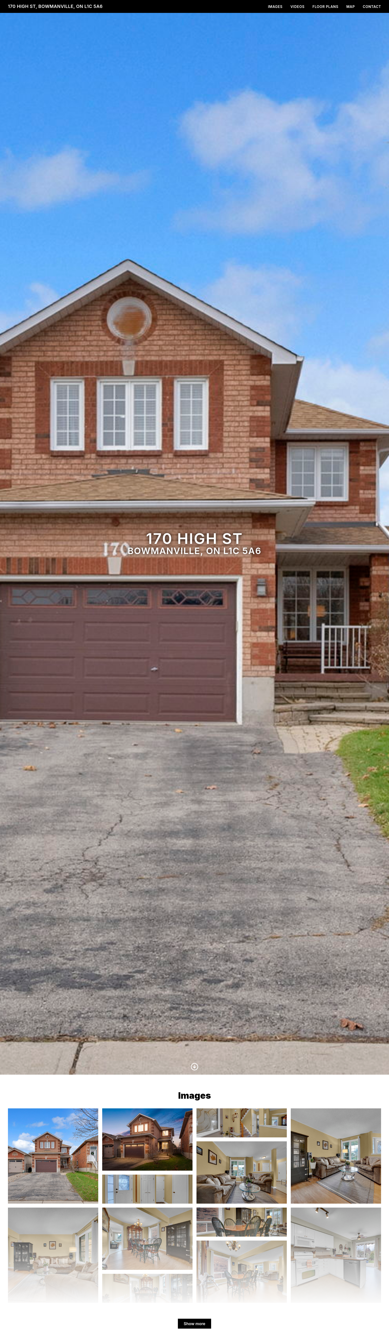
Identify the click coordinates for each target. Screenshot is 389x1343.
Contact (372, 6)
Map (350, 6)
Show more (194, 1323)
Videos (298, 6)
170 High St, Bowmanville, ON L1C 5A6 (55, 6)
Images (275, 6)
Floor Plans (325, 6)
